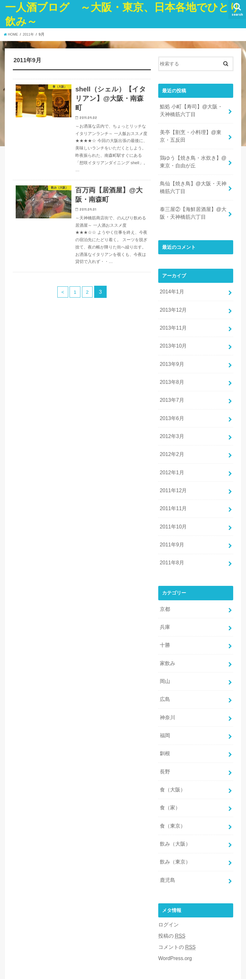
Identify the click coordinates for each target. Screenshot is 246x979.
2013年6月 (171, 402)
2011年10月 (172, 503)
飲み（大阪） (174, 803)
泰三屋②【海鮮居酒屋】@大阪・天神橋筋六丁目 (191, 206)
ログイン (167, 881)
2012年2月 (171, 436)
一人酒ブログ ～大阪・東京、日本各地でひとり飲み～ (145, 964)
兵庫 (164, 600)
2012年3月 (171, 419)
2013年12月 (172, 300)
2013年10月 (172, 334)
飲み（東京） (174, 820)
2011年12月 (172, 469)
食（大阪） (172, 752)
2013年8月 (171, 368)
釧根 (164, 718)
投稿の (171, 892)
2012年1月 (171, 452)
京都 (164, 583)
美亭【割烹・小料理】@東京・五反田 (193, 134)
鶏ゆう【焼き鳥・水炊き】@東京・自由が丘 (193, 158)
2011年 (30, 34)
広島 (164, 667)
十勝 (164, 617)
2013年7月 (171, 385)
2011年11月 (172, 486)
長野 (164, 735)
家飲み (167, 633)
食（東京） (172, 786)
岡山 (164, 650)
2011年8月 (171, 537)
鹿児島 (167, 837)
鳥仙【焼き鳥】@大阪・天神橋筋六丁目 (193, 182)
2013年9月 (171, 351)
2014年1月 (171, 283)
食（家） (169, 769)
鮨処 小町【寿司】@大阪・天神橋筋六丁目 (191, 110)
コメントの (175, 903)
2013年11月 (172, 317)
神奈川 (167, 684)
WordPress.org (174, 913)
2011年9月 (171, 520)
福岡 (164, 701)
